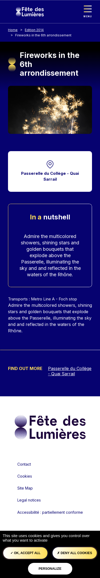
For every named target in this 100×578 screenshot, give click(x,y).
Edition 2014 (34, 30)
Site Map (25, 488)
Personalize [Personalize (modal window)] (50, 569)
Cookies (24, 476)
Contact (24, 464)
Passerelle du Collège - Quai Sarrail (50, 176)
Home (13, 30)
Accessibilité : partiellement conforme (50, 512)
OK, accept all (25, 553)
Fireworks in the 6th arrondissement (43, 35)
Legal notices (29, 500)
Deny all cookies (74, 553)
